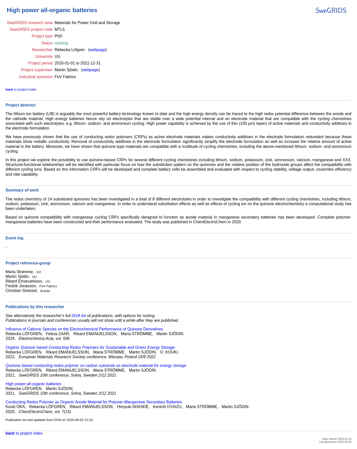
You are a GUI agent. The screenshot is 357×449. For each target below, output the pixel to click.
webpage (97, 50)
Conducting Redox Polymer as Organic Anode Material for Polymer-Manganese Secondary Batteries (93, 402)
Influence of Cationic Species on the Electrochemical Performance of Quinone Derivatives (84, 329)
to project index (20, 89)
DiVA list (79, 316)
